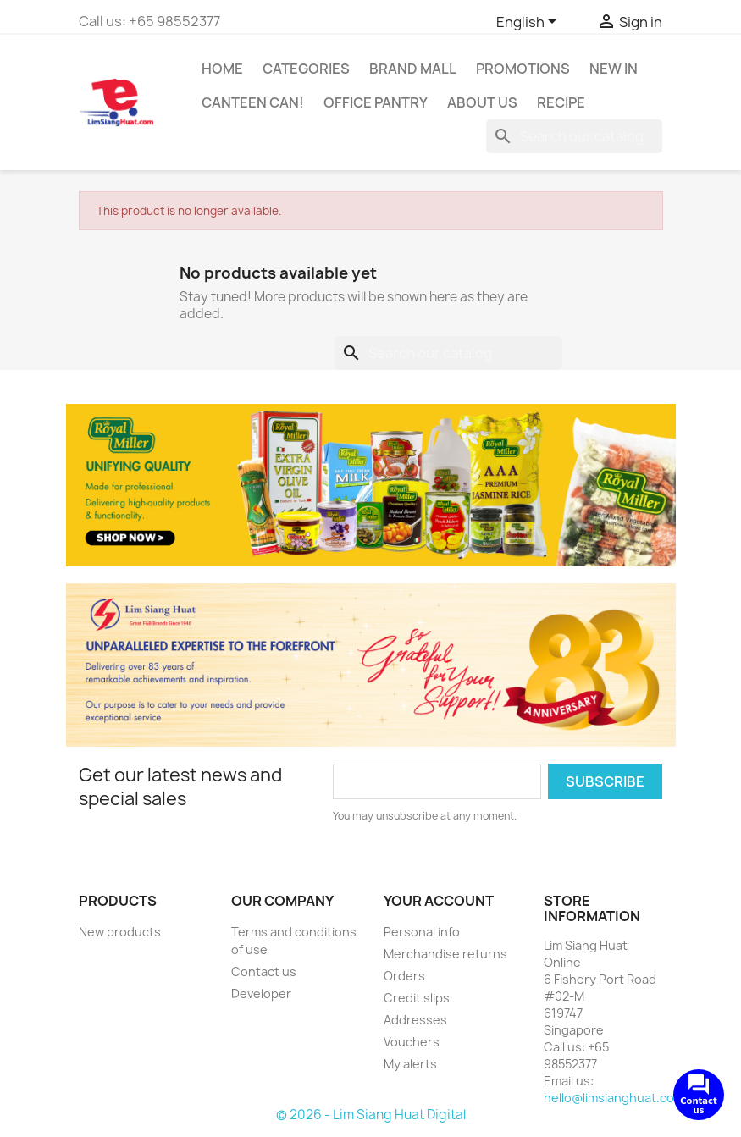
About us (482, 102)
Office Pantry (375, 102)
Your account (439, 900)
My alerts (410, 1064)
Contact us (263, 971)
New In (613, 68)
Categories (306, 68)
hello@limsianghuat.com (614, 1098)
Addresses (415, 1020)
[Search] (574, 136)
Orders (404, 976)
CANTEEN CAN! (253, 102)
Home (222, 68)
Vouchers (412, 1042)
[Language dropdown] (529, 23)
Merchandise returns (445, 954)
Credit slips (417, 998)
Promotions (523, 68)
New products (120, 932)
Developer (261, 993)
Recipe (561, 102)
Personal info (422, 932)
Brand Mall (412, 68)
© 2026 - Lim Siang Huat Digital (371, 1114)
